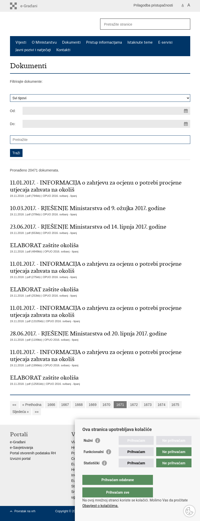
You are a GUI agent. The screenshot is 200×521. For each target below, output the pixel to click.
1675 (175, 405)
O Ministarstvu (44, 42)
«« (15, 405)
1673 (147, 405)
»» (37, 412)
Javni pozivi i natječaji (33, 50)
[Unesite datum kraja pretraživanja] (106, 124)
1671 (120, 405)
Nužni (88, 451)
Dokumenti (71, 42)
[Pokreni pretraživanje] (184, 24)
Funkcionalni (94, 462)
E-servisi (165, 42)
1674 (161, 405)
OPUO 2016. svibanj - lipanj (60, 195)
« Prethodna (31, 405)
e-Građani (18, 442)
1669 (92, 405)
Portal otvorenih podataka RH (33, 453)
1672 (134, 405)
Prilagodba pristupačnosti (153, 5)
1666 (51, 405)
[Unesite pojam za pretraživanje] (140, 24)
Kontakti (63, 50)
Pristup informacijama (104, 42)
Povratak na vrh (25, 511)
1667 (65, 405)
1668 (79, 405)
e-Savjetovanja (21, 448)
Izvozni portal (20, 459)
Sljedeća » (21, 412)
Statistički (91, 473)
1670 (106, 405)
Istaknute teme (140, 42)
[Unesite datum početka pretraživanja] (106, 111)
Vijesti (21, 42)
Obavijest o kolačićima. (100, 506)
